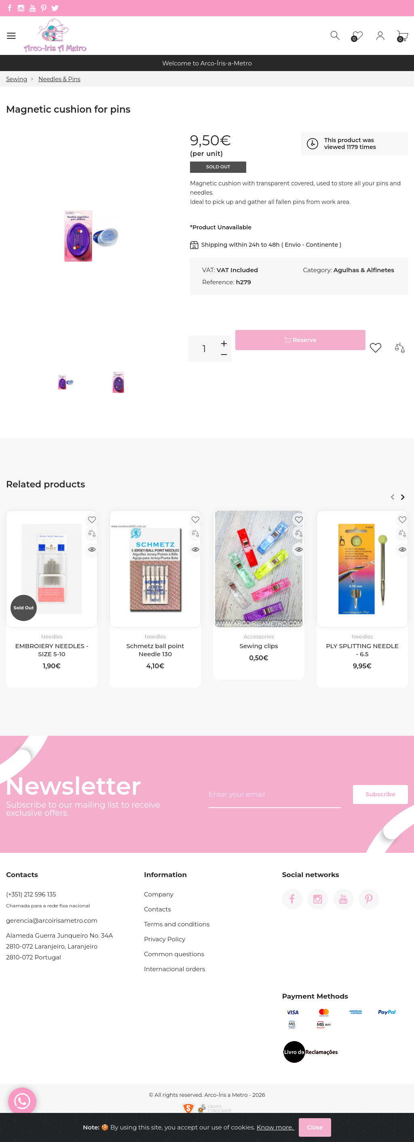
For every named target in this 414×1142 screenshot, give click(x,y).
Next (402, 496)
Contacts (157, 909)
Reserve (300, 348)
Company (158, 894)
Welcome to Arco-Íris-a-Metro (207, 63)
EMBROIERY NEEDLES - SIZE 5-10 (51, 649)
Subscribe (366, 794)
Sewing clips (258, 645)
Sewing (16, 79)
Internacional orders (174, 969)
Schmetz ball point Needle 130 (155, 649)
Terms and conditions (176, 924)
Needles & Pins (59, 79)
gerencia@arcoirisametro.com (51, 920)
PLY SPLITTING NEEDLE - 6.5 (362, 649)
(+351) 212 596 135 (31, 894)
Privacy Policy (164, 939)
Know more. (272, 1130)
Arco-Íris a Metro (226, 1095)
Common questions (174, 954)
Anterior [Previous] (392, 496)
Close (315, 1130)
